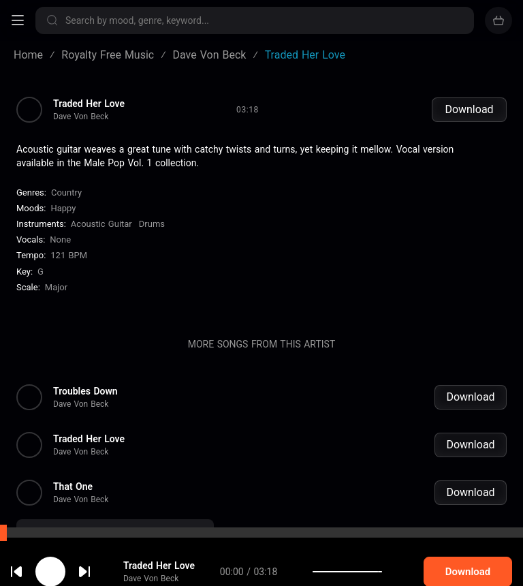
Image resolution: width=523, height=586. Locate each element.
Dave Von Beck (80, 116)
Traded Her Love (89, 103)
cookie (60, 550)
